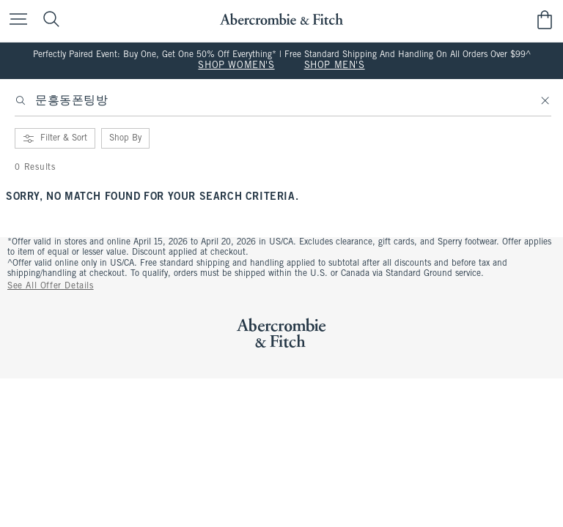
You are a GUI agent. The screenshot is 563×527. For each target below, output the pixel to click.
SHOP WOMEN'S (236, 65)
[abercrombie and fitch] (281, 19)
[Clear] (545, 101)
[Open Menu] (14, 20)
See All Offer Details (50, 286)
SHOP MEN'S (334, 65)
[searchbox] (283, 105)
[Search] (20, 101)
